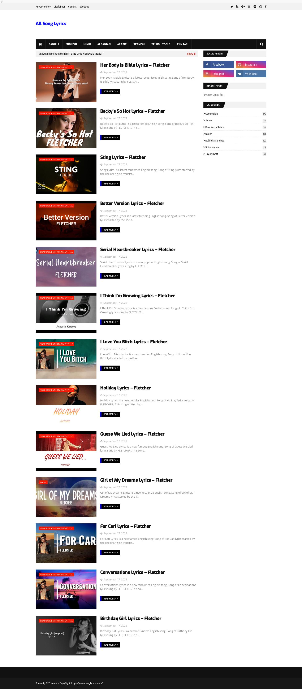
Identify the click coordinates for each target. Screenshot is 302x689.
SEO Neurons (52, 683)
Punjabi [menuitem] (182, 44)
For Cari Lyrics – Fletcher (125, 526)
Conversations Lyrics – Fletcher (132, 572)
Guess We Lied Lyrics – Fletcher (132, 434)
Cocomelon (235, 113)
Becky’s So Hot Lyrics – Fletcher (132, 111)
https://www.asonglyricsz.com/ (87, 683)
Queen (235, 133)
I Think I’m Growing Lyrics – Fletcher (137, 296)
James (235, 120)
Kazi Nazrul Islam (235, 127)
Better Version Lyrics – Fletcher (132, 203)
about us (84, 6)
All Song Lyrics (51, 24)
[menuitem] (41, 44)
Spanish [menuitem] (139, 44)
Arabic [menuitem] (122, 44)
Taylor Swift (235, 154)
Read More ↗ (111, 91)
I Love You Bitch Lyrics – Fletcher (133, 342)
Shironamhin (235, 147)
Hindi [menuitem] (87, 44)
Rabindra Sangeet (235, 140)
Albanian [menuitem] (104, 44)
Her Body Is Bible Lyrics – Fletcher (134, 65)
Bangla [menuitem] (54, 44)
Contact (72, 6)
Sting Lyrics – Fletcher (123, 157)
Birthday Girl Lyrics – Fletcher (130, 619)
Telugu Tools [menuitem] (161, 44)
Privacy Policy (43, 6)
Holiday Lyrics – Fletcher (125, 388)
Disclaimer (59, 6)
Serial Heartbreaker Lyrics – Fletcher (137, 250)
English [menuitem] (71, 44)
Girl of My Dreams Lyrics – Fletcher (136, 480)
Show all (191, 53)
